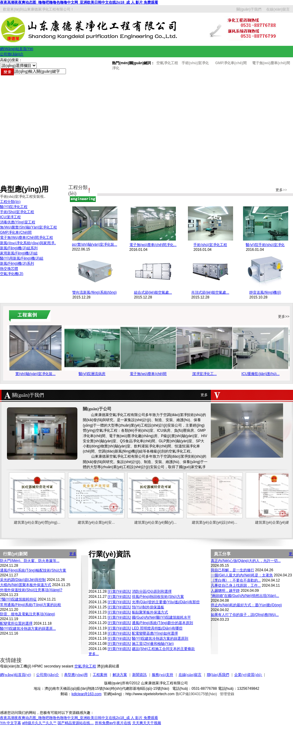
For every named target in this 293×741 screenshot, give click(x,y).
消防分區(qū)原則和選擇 (152, 591)
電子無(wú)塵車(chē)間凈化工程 (26, 237)
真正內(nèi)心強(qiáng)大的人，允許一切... (246, 561)
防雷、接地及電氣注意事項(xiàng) (27, 614)
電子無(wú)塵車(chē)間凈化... (153, 245)
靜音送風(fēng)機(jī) (265, 292)
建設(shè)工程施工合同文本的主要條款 (163, 649)
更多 (204, 395)
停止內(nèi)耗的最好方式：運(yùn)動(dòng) (246, 605)
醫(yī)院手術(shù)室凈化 (265, 245)
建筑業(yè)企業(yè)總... (273, 522)
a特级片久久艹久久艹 (39, 723)
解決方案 (120, 675)
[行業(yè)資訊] (119, 591)
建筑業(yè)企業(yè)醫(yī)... (155, 522)
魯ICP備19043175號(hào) (196, 694)
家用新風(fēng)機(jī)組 (19, 253)
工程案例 (100, 675)
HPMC (37, 666)
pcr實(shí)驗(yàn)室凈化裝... (94, 244)
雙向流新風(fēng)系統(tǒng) (94, 292)
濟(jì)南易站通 (108, 666)
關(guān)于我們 (248, 9)
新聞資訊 (139, 675)
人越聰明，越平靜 (225, 590)
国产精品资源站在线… (76, 723)
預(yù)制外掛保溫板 (148, 607)
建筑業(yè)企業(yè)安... (96, 522)
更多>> (281, 190)
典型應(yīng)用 (75, 675)
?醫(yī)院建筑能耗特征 (18, 599)
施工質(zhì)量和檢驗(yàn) (153, 644)
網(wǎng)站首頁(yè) (15, 675)
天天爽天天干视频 (146, 723)
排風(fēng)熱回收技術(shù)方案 (158, 596)
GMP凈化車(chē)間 (230, 63)
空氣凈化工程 (85, 666)
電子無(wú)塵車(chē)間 (148, 374)
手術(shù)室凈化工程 (210, 245)
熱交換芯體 (9, 268)
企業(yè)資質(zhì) (248, 675)
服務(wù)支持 (162, 675)
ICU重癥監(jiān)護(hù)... (261, 374)
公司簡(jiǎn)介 (47, 675)
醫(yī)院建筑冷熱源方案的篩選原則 (160, 638)
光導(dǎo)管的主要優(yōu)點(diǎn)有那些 (166, 602)
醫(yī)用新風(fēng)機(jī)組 (21, 258)
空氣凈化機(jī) (11, 274)
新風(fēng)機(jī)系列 (17, 263)
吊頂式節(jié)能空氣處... (210, 292)
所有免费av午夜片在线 (113, 723)
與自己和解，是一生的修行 (232, 570)
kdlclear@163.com (86, 694)
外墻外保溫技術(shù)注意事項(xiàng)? (31, 590)
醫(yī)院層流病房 (92, 374)
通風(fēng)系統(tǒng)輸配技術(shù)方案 (33, 570)
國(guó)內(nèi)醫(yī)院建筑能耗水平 (161, 617)
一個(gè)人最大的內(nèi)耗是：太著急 (242, 575)
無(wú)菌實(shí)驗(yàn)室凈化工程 (28, 227)
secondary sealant (58, 666)
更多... (94, 654)
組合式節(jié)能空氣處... (153, 292)
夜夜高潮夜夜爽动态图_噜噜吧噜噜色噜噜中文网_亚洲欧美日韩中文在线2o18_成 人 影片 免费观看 (79, 2)
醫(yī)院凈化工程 (13, 207)
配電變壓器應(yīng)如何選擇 (155, 633)
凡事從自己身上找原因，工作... (236, 585)
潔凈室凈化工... (204, 374)
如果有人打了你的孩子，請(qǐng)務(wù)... (245, 615)
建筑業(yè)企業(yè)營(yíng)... (37, 522)
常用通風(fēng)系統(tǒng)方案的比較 (30, 605)
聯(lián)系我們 (218, 675)
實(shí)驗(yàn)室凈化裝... (35, 374)
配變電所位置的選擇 (16, 623)
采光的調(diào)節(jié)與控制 (23, 580)
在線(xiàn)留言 (278, 9)
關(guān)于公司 (97, 409)
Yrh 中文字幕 (10, 723)
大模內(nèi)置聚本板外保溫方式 (25, 585)
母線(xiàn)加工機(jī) (15, 666)
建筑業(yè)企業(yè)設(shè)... (214, 522)
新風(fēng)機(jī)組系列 (19, 248)
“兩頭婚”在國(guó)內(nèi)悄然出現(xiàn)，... (245, 596)
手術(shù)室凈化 (195, 63)
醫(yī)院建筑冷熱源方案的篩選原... (28, 628)
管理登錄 (227, 694)
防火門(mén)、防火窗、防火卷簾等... (29, 561)
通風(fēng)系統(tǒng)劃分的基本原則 (162, 623)
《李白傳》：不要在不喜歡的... (236, 580)
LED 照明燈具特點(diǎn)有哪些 (157, 628)
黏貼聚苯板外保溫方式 (150, 612)
